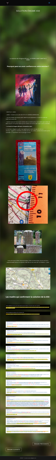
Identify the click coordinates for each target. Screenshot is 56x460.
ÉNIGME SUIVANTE (13, 449)
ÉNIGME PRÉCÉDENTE (41, 444)
